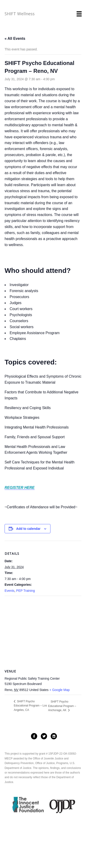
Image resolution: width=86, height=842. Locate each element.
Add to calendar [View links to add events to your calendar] (28, 528)
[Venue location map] (43, 629)
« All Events (15, 38)
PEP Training (25, 590)
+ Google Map (59, 690)
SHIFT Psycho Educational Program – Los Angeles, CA (30, 706)
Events (9, 590)
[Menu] (79, 14)
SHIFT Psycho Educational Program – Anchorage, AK (62, 706)
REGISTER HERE (20, 488)
